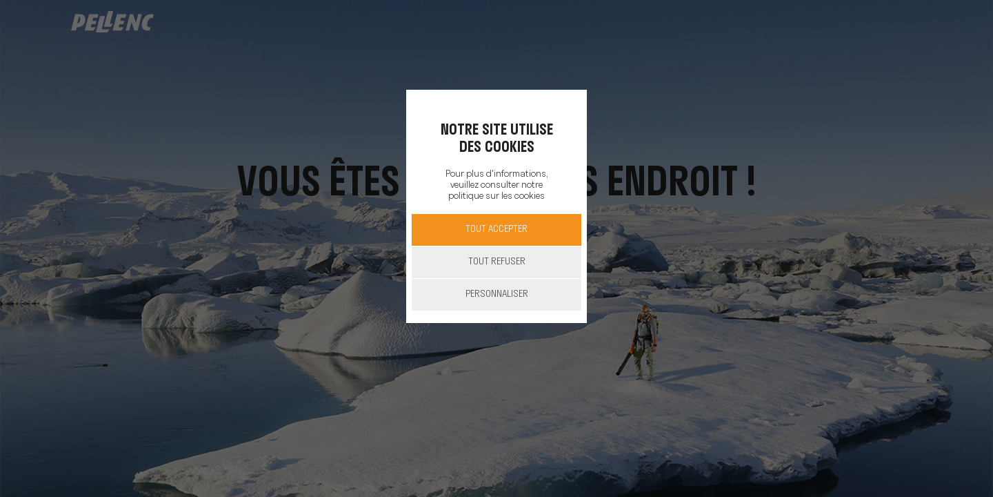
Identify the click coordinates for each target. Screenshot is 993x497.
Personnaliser (496, 294)
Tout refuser (496, 262)
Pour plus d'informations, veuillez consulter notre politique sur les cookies (496, 185)
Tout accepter (496, 229)
